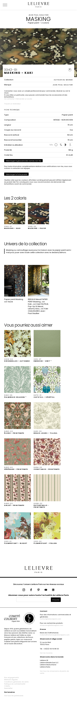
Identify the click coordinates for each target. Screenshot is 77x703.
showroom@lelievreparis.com (51, 625)
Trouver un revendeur (12, 104)
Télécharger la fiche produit (16, 174)
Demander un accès (24, 99)
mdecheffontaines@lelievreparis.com (54, 635)
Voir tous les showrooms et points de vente (54, 672)
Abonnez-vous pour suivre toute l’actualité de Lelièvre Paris (38, 595)
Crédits (7, 686)
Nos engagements (11, 677)
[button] (14, 216)
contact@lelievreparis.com (50, 619)
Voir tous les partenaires (13, 695)
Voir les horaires (46, 653)
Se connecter (9, 99)
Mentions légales (11, 679)
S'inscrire (55, 600)
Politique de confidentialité (14, 684)
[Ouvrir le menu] (8, 5)
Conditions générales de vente (16, 682)
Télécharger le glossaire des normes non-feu (23, 161)
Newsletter (8, 688)
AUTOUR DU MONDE (63, 80)
